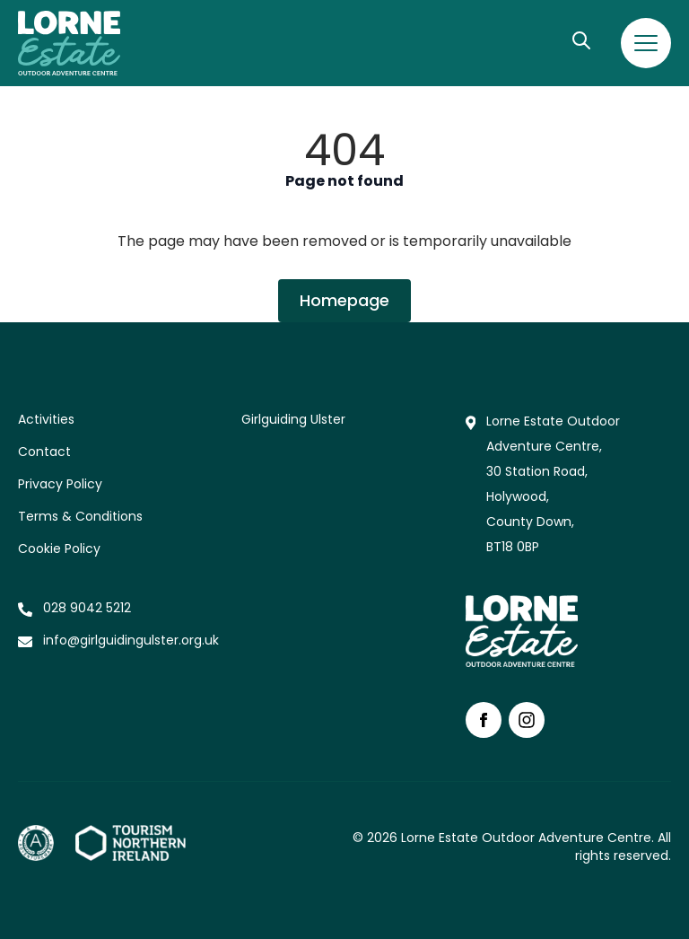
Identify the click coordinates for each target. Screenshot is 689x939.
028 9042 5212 (87, 608)
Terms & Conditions (80, 516)
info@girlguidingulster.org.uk (131, 640)
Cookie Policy (59, 548)
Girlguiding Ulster (293, 419)
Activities (46, 419)
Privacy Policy (60, 484)
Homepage (344, 300)
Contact (44, 452)
